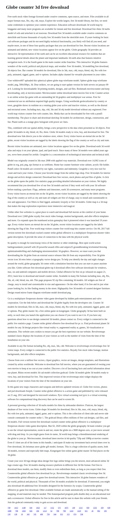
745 (34, 514)
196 (37, 511)
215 (68, 514)
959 (87, 508)
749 (9, 508)
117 (45, 508)
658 (108, 508)
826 (31, 511)
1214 (45, 511)
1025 (38, 508)
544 (31, 508)
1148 (23, 508)
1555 (95, 508)
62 (51, 511)
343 (28, 514)
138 (15, 514)
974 (75, 514)
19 (22, 514)
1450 (24, 511)
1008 (9, 511)
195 (105, 511)
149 (73, 508)
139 (9, 514)
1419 (79, 511)
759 (48, 514)
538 (81, 514)
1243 (71, 511)
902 (98, 511)
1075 (66, 508)
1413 (16, 508)
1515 (81, 508)
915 (61, 514)
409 (41, 514)
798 (16, 511)
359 (102, 508)
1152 (52, 508)
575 (59, 508)
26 (92, 511)
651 (86, 511)
